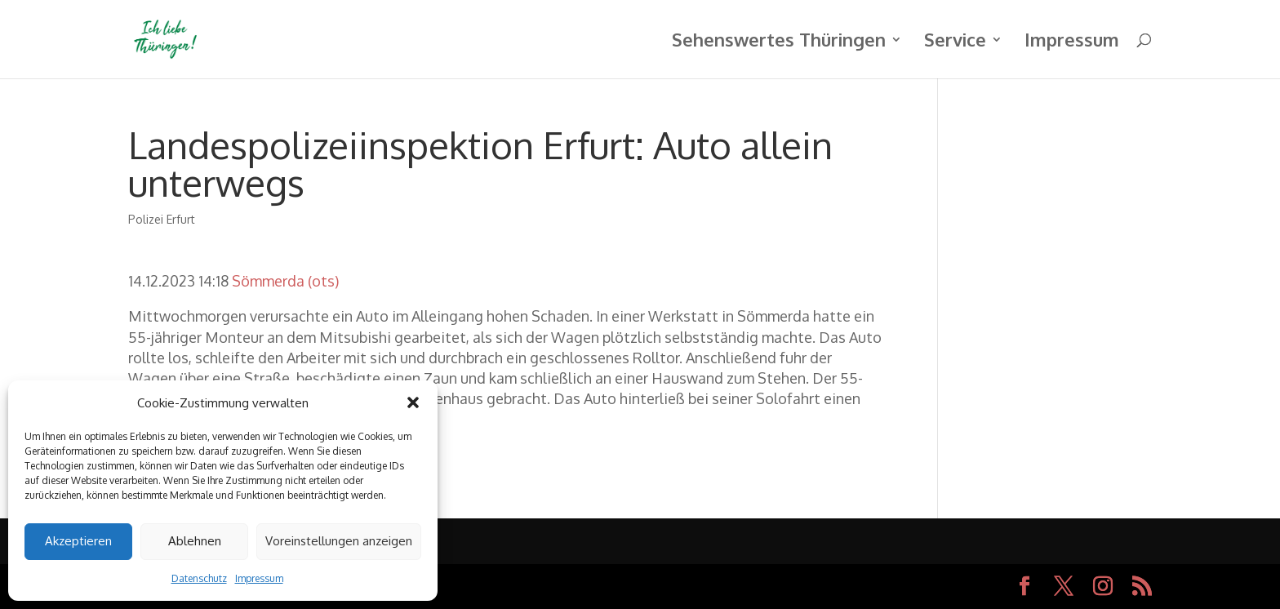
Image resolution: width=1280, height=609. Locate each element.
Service (955, 42)
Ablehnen (194, 541)
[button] (413, 402)
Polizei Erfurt (161, 219)
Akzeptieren (78, 541)
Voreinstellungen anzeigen (338, 541)
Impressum (259, 578)
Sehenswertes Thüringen (779, 42)
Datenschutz (199, 578)
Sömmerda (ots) (285, 281)
